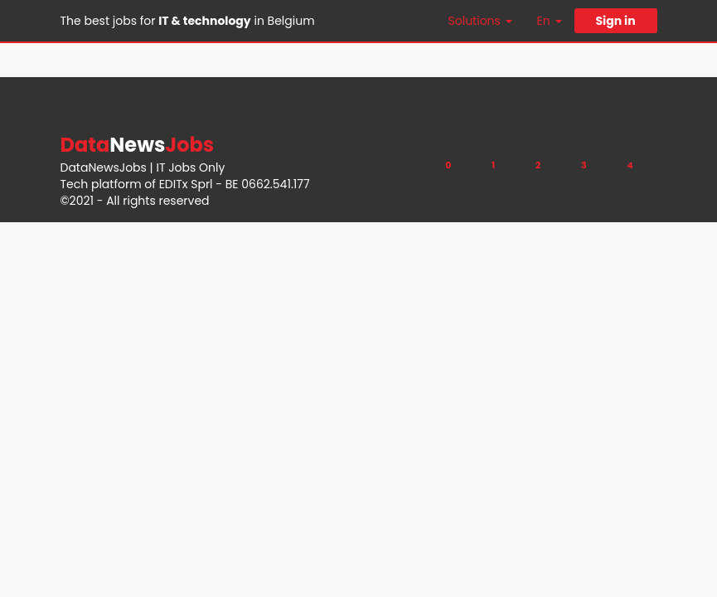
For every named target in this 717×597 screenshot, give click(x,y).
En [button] (549, 20)
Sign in (615, 20)
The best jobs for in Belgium (188, 20)
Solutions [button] (480, 20)
